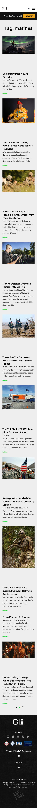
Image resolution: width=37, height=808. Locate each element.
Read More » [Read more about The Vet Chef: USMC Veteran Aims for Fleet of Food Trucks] (5, 452)
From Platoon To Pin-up (16, 617)
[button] (29, 8)
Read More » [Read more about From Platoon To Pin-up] (5, 636)
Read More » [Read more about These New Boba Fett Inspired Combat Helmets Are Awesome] (5, 610)
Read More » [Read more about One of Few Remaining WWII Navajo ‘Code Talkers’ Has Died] (5, 165)
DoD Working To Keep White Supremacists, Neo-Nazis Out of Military (17, 680)
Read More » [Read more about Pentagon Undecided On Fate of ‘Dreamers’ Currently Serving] (5, 521)
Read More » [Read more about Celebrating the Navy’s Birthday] (5, 93)
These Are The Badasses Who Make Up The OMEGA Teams (17, 360)
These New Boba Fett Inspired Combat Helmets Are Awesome (17, 590)
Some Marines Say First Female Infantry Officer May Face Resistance (18, 214)
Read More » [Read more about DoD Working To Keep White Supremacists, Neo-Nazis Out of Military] (5, 703)
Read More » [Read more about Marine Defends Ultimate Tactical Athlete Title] (5, 309)
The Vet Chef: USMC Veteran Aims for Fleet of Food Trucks (18, 432)
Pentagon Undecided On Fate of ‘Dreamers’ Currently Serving (18, 501)
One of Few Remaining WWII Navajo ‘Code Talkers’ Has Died (17, 145)
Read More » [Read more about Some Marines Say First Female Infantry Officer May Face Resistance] (5, 237)
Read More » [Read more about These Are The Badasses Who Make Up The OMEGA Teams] (5, 380)
